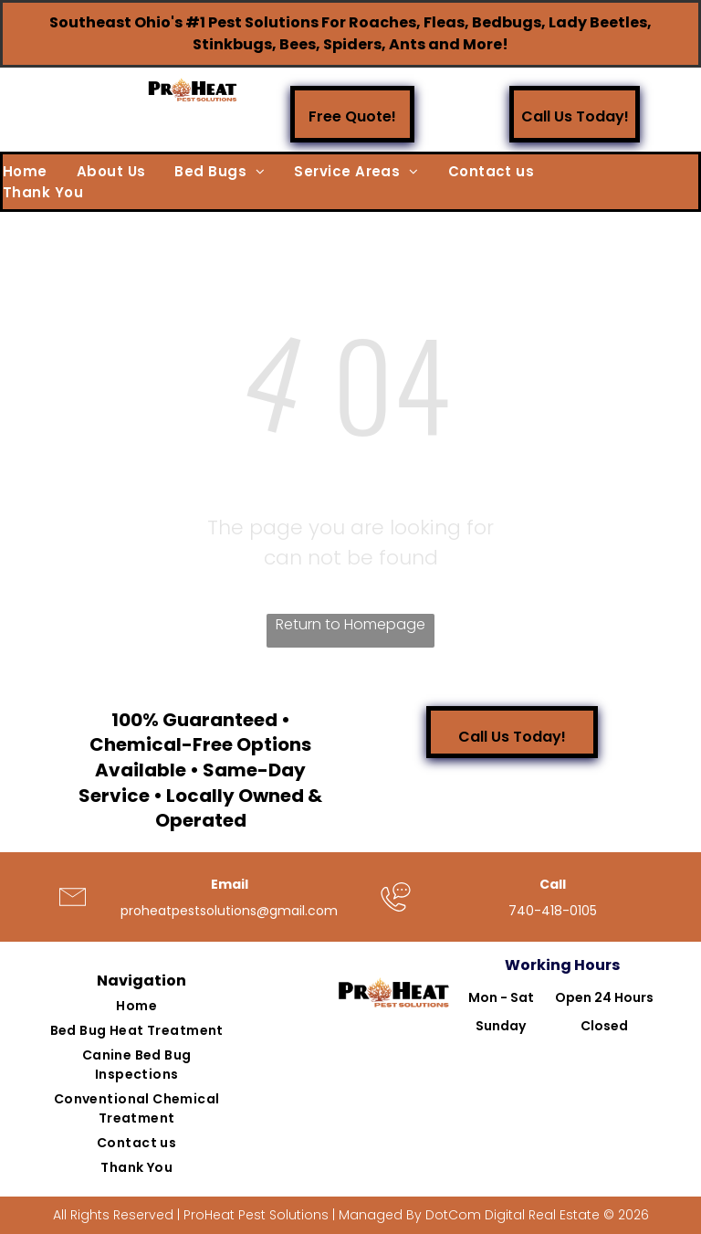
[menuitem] (40, 172)
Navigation (141, 980)
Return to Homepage (350, 624)
